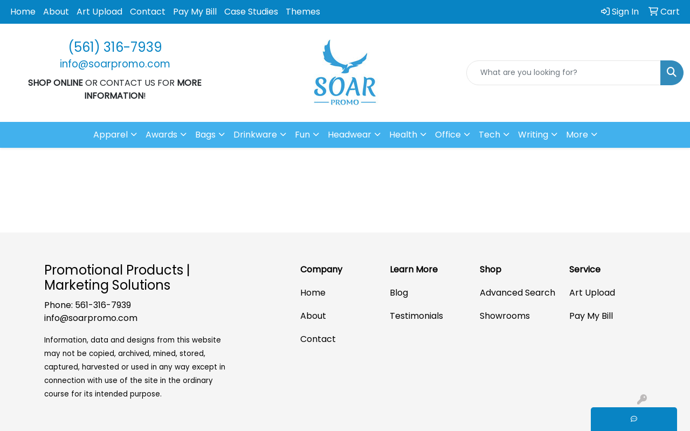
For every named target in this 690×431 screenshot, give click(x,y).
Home (23, 11)
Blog (399, 292)
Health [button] (403, 134)
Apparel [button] (110, 134)
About (56, 11)
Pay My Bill (195, 11)
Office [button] (448, 134)
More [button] (577, 134)
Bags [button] (205, 134)
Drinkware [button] (255, 134)
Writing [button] (533, 134)
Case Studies (251, 11)
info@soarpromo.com (90, 318)
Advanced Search (517, 292)
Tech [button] (489, 134)
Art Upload (99, 11)
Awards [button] (161, 134)
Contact (147, 11)
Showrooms (505, 316)
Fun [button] (302, 134)
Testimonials (416, 316)
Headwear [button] (349, 134)
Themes (303, 11)
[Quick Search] (563, 72)
